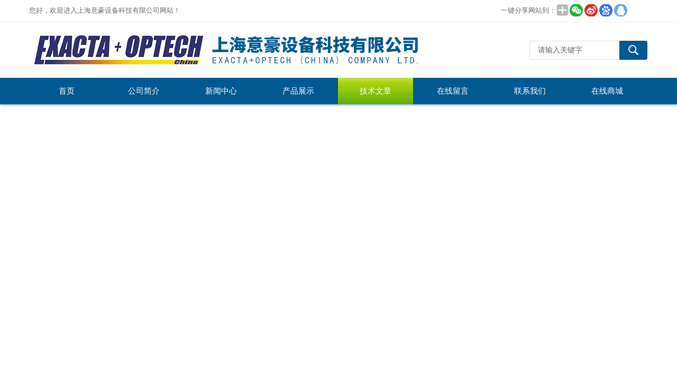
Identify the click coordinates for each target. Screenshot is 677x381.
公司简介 (144, 91)
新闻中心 (221, 91)
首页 (67, 91)
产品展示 (298, 91)
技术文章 (375, 91)
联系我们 (530, 91)
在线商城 (607, 91)
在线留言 (453, 91)
